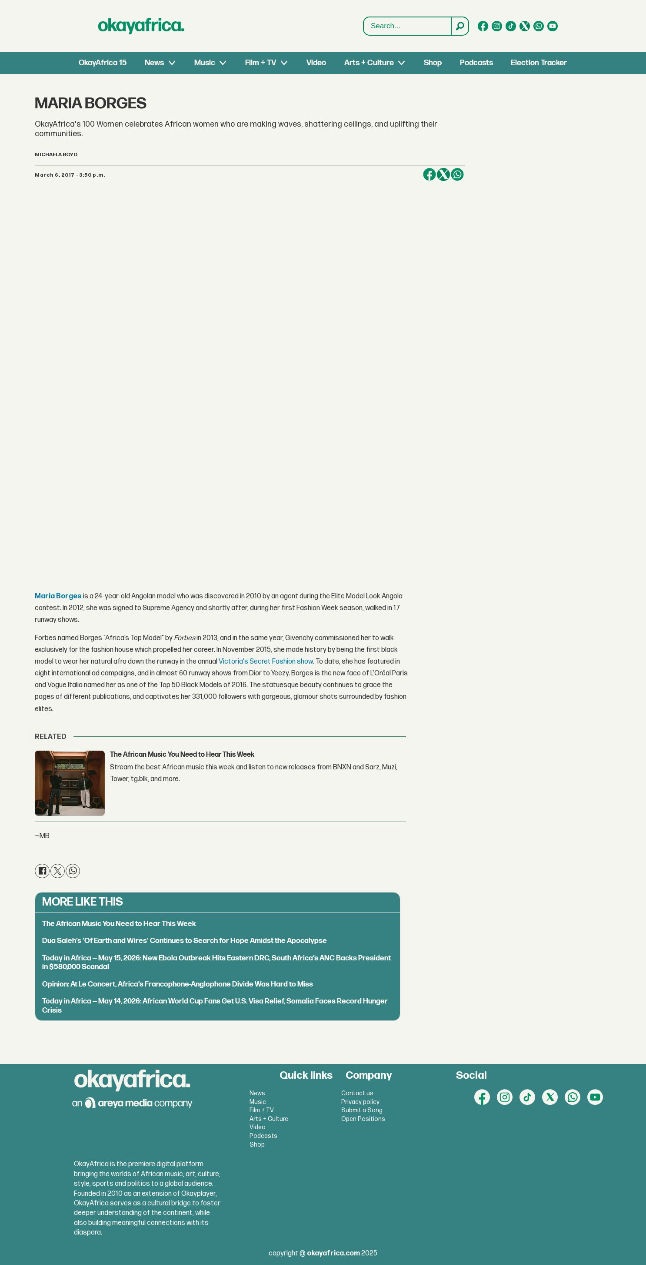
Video (316, 62)
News (154, 62)
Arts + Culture (369, 62)
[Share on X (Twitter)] (443, 174)
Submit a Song (362, 1110)
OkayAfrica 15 (103, 62)
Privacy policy (360, 1102)
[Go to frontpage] (141, 26)
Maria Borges (58, 596)
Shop (433, 62)
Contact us (357, 1093)
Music (204, 62)
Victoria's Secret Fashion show (266, 662)
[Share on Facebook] (429, 174)
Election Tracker (539, 62)
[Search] (459, 26)
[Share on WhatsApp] (457, 174)
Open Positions (363, 1119)
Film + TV (260, 62)
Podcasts (476, 62)
